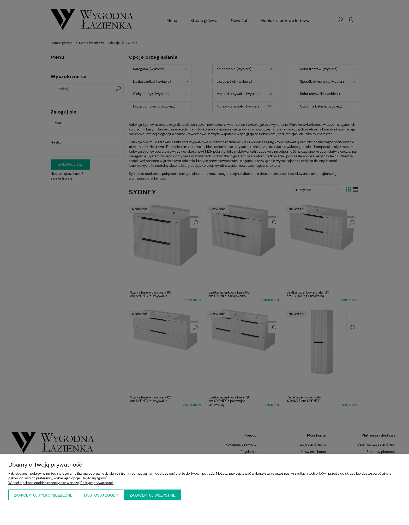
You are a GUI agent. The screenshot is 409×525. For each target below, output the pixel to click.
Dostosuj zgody (101, 495)
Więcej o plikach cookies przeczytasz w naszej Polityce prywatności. (60, 483)
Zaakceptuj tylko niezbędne (43, 495)
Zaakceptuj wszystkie (153, 495)
